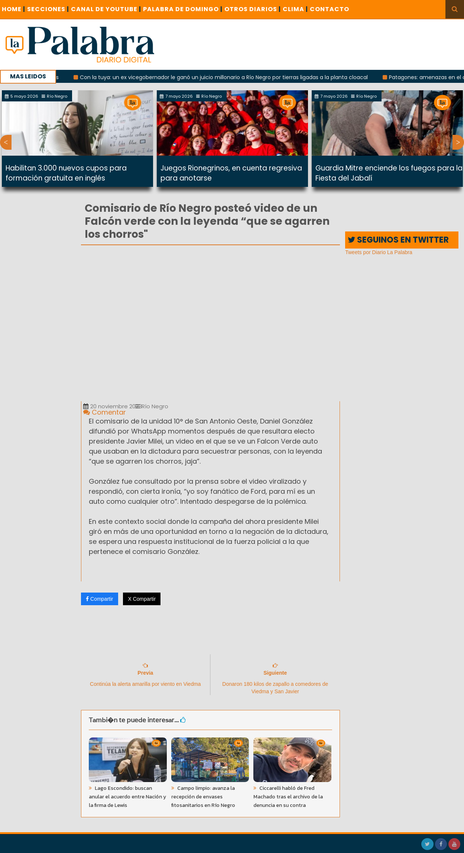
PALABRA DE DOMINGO (183, 9)
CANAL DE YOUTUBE (106, 9)
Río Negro (151, 406)
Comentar (104, 412)
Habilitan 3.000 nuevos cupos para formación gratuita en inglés (66, 173)
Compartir (99, 599)
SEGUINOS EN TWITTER (398, 240)
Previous (6, 142)
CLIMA (295, 9)
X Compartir (142, 599)
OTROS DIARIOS (252, 9)
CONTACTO (329, 9)
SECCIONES (48, 9)
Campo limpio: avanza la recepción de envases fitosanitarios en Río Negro (203, 796)
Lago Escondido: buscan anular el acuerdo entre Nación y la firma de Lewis (127, 796)
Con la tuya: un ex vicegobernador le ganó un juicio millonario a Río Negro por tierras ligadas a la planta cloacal (228, 77)
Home (13, 9)
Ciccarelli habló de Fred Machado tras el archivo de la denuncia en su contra (288, 796)
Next (458, 142)
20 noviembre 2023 (112, 406)
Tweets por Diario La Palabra (378, 252)
